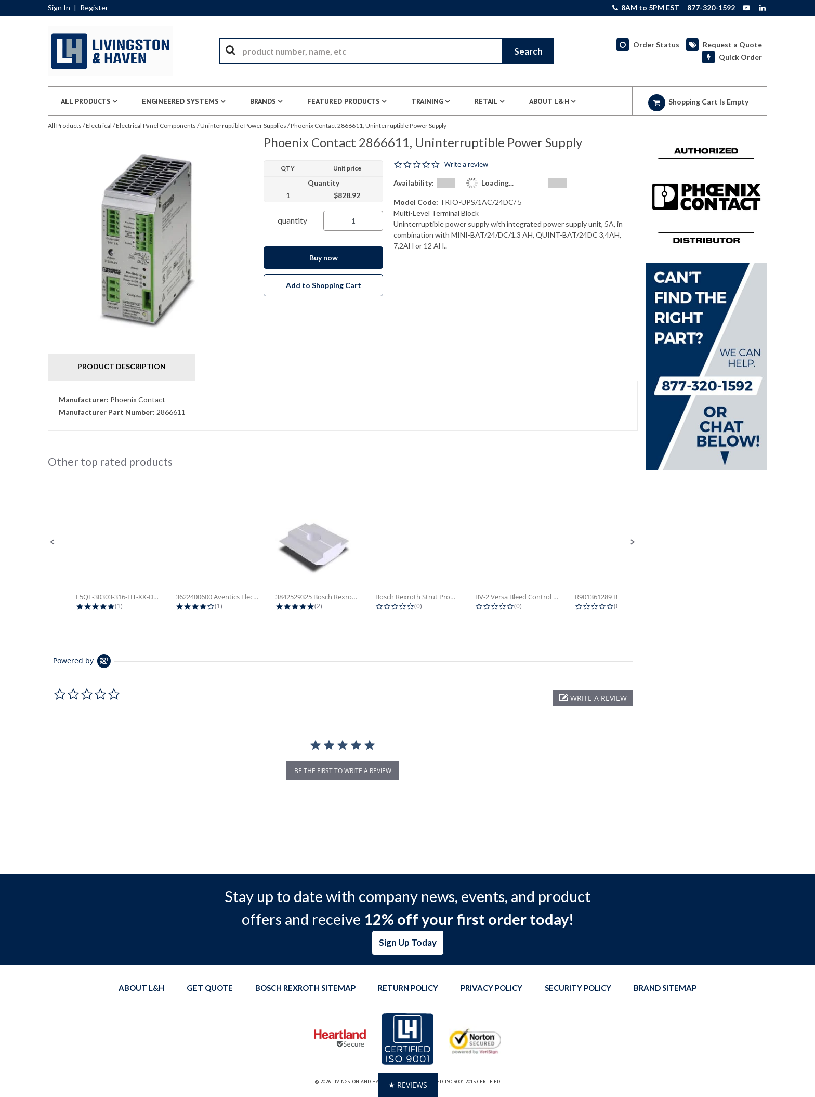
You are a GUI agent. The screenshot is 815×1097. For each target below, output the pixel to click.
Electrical (99, 125)
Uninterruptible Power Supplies (243, 125)
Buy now (323, 257)
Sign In (59, 8)
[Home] (110, 51)
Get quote (210, 987)
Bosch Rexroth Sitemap (305, 987)
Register (94, 8)
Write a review (466, 164)
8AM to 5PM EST (645, 8)
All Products (65, 125)
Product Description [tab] (121, 366)
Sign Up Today (408, 942)
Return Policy (408, 987)
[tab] (343, 406)
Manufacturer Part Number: (107, 412)
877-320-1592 (711, 8)
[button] (52, 542)
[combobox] (386, 51)
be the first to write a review (342, 770)
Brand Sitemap (665, 987)
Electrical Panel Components (156, 125)
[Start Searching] (528, 51)
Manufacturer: (84, 399)
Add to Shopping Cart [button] (323, 285)
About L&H (141, 987)
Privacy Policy (491, 987)
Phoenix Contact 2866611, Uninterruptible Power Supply (368, 125)
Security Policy (578, 987)
